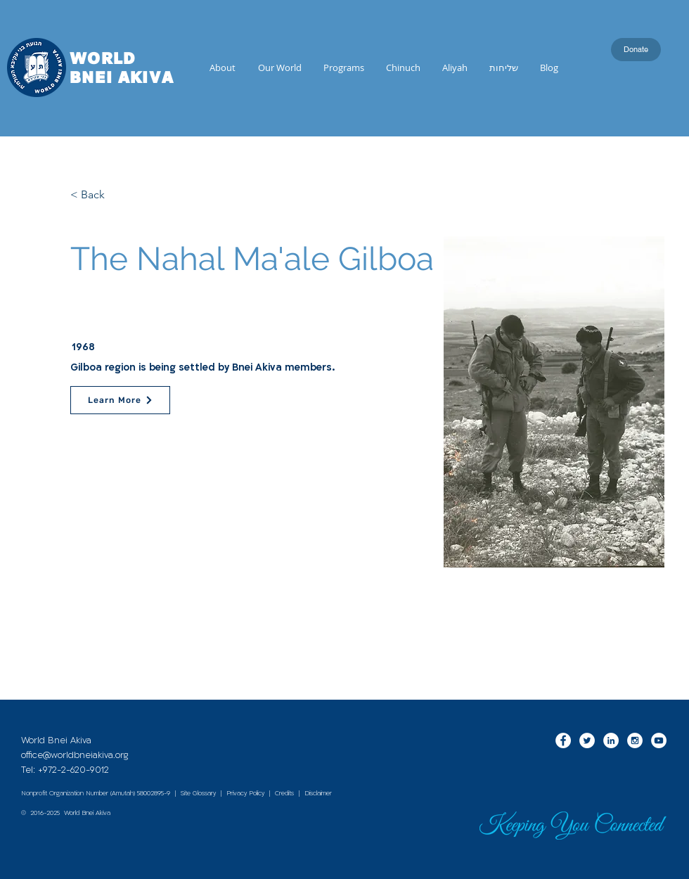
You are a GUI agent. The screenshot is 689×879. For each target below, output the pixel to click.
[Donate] (636, 49)
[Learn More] (120, 400)
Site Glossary (198, 793)
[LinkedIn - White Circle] (611, 740)
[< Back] (116, 195)
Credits (284, 793)
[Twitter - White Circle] (587, 740)
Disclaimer (318, 793)
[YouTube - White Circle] (659, 740)
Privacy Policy (245, 793)
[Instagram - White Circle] (635, 740)
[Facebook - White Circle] (563, 740)
